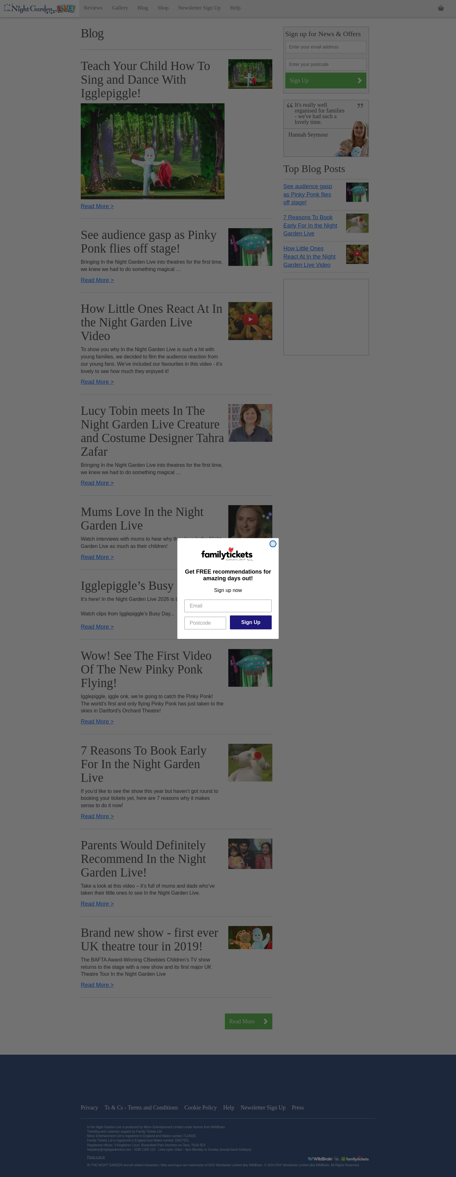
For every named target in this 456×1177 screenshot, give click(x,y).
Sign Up (250, 622)
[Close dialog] (273, 544)
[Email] (228, 606)
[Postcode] (205, 623)
